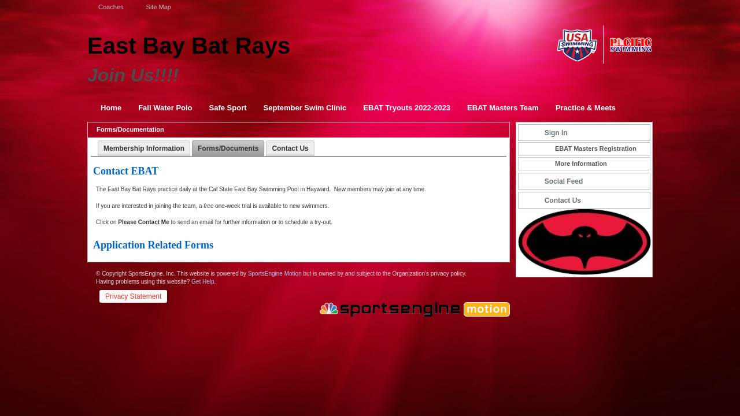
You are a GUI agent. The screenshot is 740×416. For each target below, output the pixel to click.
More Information (581, 163)
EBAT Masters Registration (596, 148)
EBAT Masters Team (503, 107)
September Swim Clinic (305, 107)
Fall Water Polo (165, 107)
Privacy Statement (133, 296)
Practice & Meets (586, 107)
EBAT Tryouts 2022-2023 (406, 107)
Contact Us (290, 148)
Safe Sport (228, 107)
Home (111, 107)
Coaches (110, 6)
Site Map (157, 6)
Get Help (202, 281)
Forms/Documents (228, 148)
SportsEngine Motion (275, 273)
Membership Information (143, 148)
